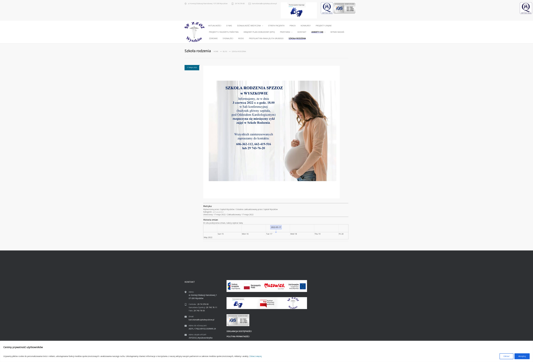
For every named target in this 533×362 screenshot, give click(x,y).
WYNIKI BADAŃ (337, 32)
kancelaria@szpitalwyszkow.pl (264, 3)
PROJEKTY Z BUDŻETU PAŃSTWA (224, 32)
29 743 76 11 (211, 307)
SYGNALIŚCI (228, 38)
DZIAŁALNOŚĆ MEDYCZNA (249, 25)
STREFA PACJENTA (276, 25)
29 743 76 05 (199, 310)
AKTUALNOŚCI (214, 25)
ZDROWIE (213, 38)
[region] (266, 351)
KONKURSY (306, 25)
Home (216, 51)
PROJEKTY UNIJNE (324, 25)
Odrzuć (506, 356)
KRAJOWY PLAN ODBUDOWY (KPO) (259, 32)
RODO (241, 38)
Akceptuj (522, 356)
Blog (225, 51)
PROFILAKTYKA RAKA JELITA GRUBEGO (266, 38)
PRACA (293, 25)
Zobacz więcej (255, 356)
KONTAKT (301, 32)
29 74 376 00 (240, 3)
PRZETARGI (285, 32)
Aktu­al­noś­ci (218, 212)
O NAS (229, 25)
